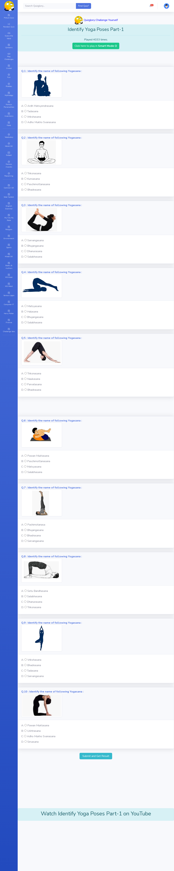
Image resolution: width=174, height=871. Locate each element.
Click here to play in (96, 46)
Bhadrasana (34, 190)
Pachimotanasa (36, 525)
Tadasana (32, 111)
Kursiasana (33, 179)
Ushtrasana (34, 731)
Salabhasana (34, 257)
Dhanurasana (34, 251)
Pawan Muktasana (38, 456)
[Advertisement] (96, 59)
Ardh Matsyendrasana (40, 106)
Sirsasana (33, 742)
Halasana (32, 312)
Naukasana (33, 379)
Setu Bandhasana (37, 591)
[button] (150, 6)
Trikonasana (34, 173)
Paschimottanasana (38, 184)
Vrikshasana (34, 117)
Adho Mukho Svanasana (41, 122)
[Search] (49, 6)
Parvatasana (34, 384)
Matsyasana (34, 306)
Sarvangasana (35, 240)
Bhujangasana (35, 246)
